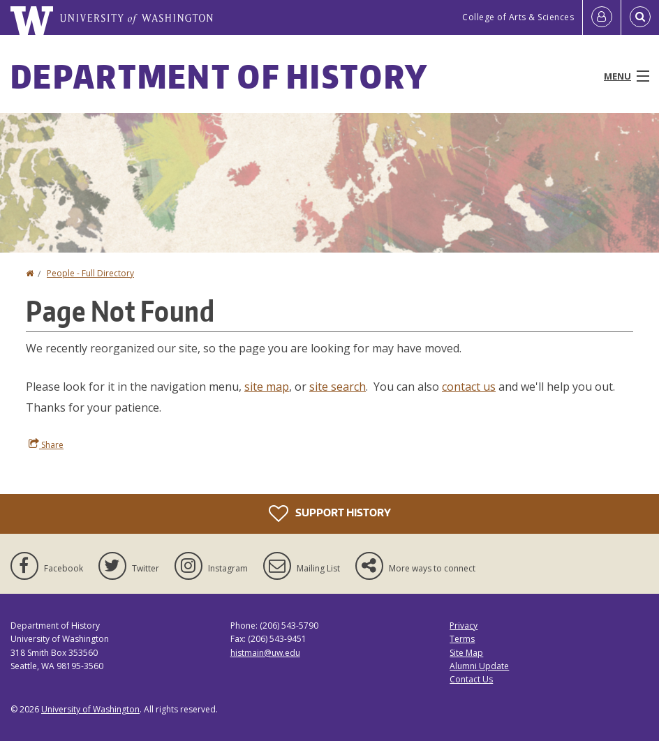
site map (266, 386)
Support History (330, 513)
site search (337, 386)
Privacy (463, 625)
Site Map (466, 653)
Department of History (219, 76)
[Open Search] (640, 17)
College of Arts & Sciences (518, 17)
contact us (469, 386)
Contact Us (471, 679)
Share (46, 444)
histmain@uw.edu (265, 653)
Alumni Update (479, 666)
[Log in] (602, 17)
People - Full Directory (90, 273)
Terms (462, 639)
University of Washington (90, 709)
